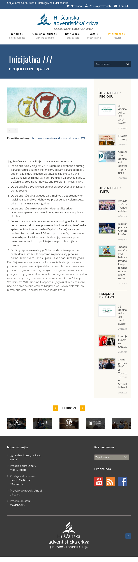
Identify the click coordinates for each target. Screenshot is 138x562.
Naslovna (76, 6)
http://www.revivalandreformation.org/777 (58, 138)
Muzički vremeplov (125, 137)
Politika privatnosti (100, 6)
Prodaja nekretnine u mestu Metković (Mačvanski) (23, 480)
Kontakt (123, 6)
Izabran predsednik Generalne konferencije (126, 229)
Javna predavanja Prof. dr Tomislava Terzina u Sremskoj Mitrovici (125, 373)
